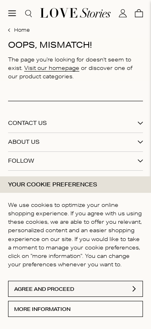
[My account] (123, 13)
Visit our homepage (51, 68)
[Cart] (139, 13)
